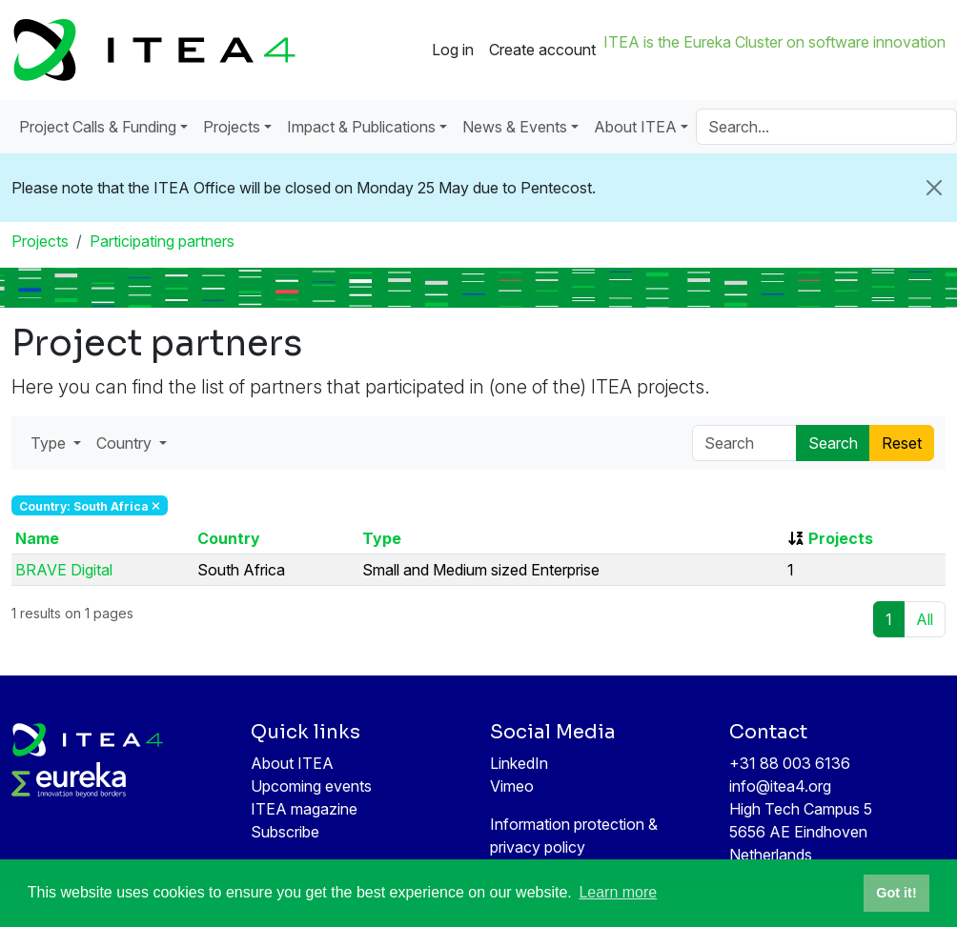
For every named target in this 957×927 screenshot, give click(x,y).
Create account (542, 49)
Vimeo (512, 786)
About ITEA (292, 763)
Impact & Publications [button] (361, 126)
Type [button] (50, 443)
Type (381, 538)
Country (228, 538)
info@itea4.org (780, 786)
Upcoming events (311, 786)
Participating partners (162, 241)
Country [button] (125, 443)
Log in (453, 49)
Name (37, 538)
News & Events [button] (514, 126)
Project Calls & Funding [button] (97, 126)
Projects (40, 241)
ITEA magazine (304, 808)
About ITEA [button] (635, 126)
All (924, 619)
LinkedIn (519, 763)
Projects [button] (231, 126)
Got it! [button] (896, 892)
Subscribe (285, 831)
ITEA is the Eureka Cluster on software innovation (774, 41)
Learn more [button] (618, 892)
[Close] (934, 187)
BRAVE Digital (63, 569)
